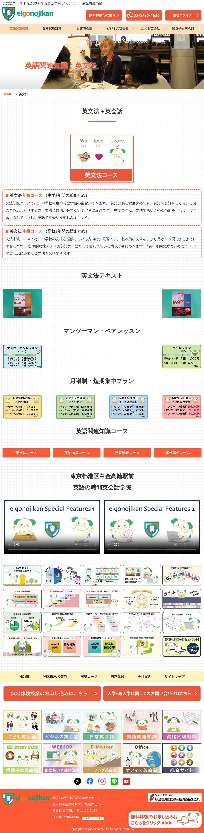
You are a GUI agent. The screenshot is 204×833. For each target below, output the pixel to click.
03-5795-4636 (69, 817)
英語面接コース (76, 453)
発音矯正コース (127, 453)
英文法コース (26, 453)
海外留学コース (177, 453)
